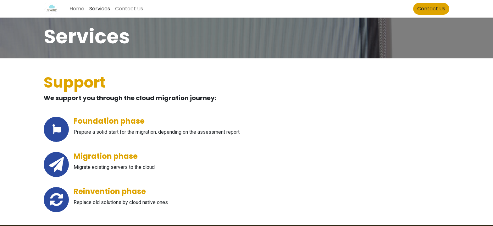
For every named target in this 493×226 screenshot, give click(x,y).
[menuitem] (77, 9)
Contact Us (431, 8)
